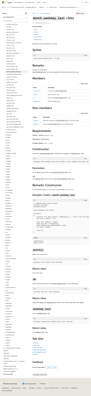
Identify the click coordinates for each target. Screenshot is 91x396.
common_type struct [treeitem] (12, 24)
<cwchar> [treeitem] (8, 195)
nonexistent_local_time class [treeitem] (14, 74)
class (36, 345)
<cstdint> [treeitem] (7, 171)
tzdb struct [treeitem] (9, 98)
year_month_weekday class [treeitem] (13, 124)
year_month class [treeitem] (11, 116)
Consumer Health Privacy (51, 388)
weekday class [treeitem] (10, 106)
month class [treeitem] (9, 61)
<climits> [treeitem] (7, 140)
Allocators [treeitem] (6, 358)
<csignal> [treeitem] (7, 158)
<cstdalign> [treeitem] (8, 161)
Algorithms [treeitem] (7, 353)
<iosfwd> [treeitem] (7, 235)
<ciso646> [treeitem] (8, 137)
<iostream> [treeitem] (8, 237)
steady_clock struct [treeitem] (11, 77)
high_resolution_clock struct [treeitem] (14, 42)
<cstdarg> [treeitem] (8, 164)
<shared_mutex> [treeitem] (9, 293)
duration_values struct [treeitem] (12, 32)
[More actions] (87, 13)
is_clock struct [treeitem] (10, 45)
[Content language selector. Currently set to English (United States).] (10, 383)
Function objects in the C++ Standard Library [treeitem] (14, 362)
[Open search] (82, 2)
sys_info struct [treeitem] (10, 79)
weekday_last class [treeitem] (11, 111)
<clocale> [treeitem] (7, 143)
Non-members (38, 37)
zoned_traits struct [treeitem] (11, 132)
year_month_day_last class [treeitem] (13, 121)
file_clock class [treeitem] (10, 35)
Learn (33, 13)
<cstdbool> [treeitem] (8, 166)
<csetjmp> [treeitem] (8, 156)
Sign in (87, 2)
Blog (24, 388)
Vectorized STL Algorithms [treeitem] (11, 356)
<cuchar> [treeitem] (7, 187)
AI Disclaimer (5, 388)
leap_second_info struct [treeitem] (12, 53)
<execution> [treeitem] (8, 206)
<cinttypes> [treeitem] (8, 135)
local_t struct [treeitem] (9, 58)
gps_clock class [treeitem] (10, 37)
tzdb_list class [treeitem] (10, 100)
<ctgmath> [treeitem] (8, 182)
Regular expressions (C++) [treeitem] (11, 369)
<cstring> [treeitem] (7, 179)
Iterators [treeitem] (6, 350)
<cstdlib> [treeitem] (7, 177)
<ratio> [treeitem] (7, 282)
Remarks (36, 32)
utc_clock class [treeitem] (10, 103)
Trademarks (74, 388)
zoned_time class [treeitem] (11, 129)
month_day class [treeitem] (10, 64)
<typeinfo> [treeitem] (8, 329)
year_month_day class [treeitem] (12, 119)
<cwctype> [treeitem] (8, 198)
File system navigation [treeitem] (10, 371)
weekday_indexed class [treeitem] (12, 108)
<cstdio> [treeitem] (7, 174)
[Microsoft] (3, 2)
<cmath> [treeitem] (7, 145)
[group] (60, 162)
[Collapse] (26, 13)
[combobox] (15, 17)
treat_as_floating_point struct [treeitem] (14, 95)
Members (36, 34)
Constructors (36, 91)
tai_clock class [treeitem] (10, 85)
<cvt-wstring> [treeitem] (9, 193)
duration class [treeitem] (10, 29)
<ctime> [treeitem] (7, 185)
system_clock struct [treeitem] (11, 82)
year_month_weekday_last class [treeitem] (14, 127)
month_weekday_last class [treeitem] (13, 71)
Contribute (32, 388)
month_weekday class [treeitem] (12, 69)
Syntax (36, 30)
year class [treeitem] (9, 114)
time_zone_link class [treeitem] (11, 92)
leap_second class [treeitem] (11, 50)
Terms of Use (64, 388)
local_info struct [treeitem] (10, 56)
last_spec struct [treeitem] (10, 48)
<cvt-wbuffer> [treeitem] (9, 190)
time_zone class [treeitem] (10, 90)
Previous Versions (16, 388)
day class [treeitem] (8, 27)
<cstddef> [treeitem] (8, 169)
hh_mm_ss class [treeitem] (10, 40)
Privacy (39, 388)
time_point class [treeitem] (10, 87)
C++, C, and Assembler (43, 13)
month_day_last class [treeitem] (12, 66)
